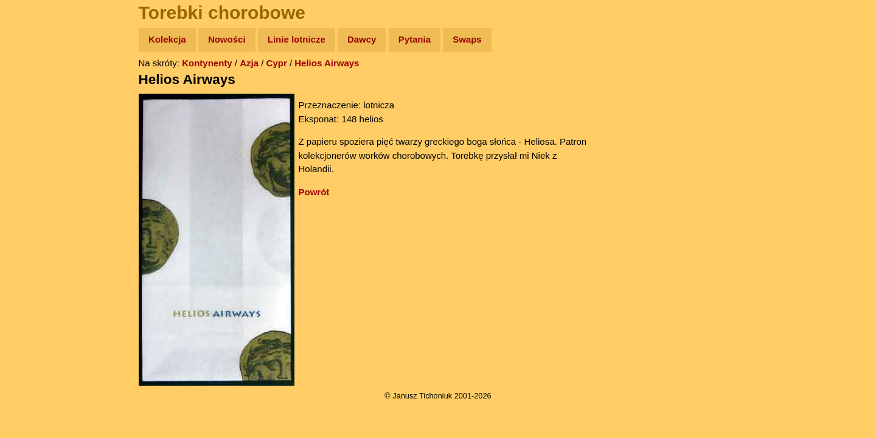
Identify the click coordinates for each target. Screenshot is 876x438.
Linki (31, 227)
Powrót (314, 192)
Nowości (227, 39)
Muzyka (37, 180)
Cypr (276, 63)
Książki (36, 157)
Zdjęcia (36, 110)
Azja (249, 63)
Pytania (414, 39)
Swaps (467, 39)
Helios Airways (326, 63)
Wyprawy (40, 87)
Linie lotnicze (296, 39)
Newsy (35, 133)
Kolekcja (167, 39)
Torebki (36, 251)
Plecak (35, 204)
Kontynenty (207, 63)
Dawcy (362, 39)
